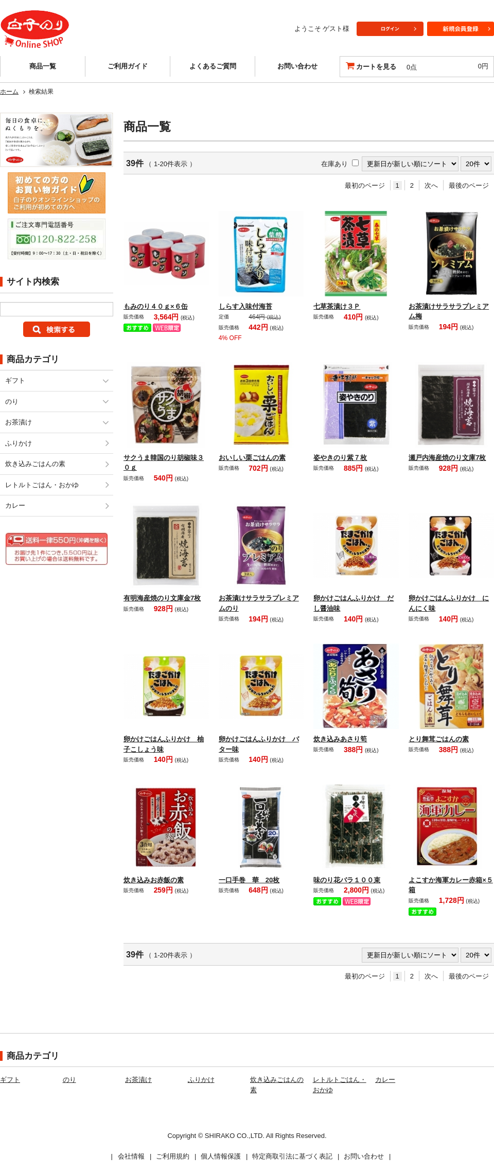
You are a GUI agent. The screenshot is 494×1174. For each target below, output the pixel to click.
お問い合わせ (297, 66)
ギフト (15, 380)
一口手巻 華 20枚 (249, 880)
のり (12, 401)
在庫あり (334, 164)
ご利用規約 (172, 1156)
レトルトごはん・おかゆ (42, 485)
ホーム (9, 91)
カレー (15, 505)
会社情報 (131, 1156)
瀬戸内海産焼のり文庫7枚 (447, 457)
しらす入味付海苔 (245, 306)
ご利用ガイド (128, 66)
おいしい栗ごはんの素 (252, 457)
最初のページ (365, 185)
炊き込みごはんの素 (35, 464)
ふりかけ (18, 443)
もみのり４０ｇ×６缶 (155, 306)
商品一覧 (42, 66)
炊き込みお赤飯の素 (153, 880)
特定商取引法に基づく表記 (292, 1156)
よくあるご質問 (212, 66)
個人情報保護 (221, 1156)
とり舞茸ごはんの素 (439, 739)
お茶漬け (18, 422)
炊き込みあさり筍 (340, 739)
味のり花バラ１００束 (346, 880)
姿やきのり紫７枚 (340, 457)
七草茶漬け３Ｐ (336, 306)
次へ (431, 185)
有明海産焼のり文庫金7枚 (162, 598)
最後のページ (469, 185)
